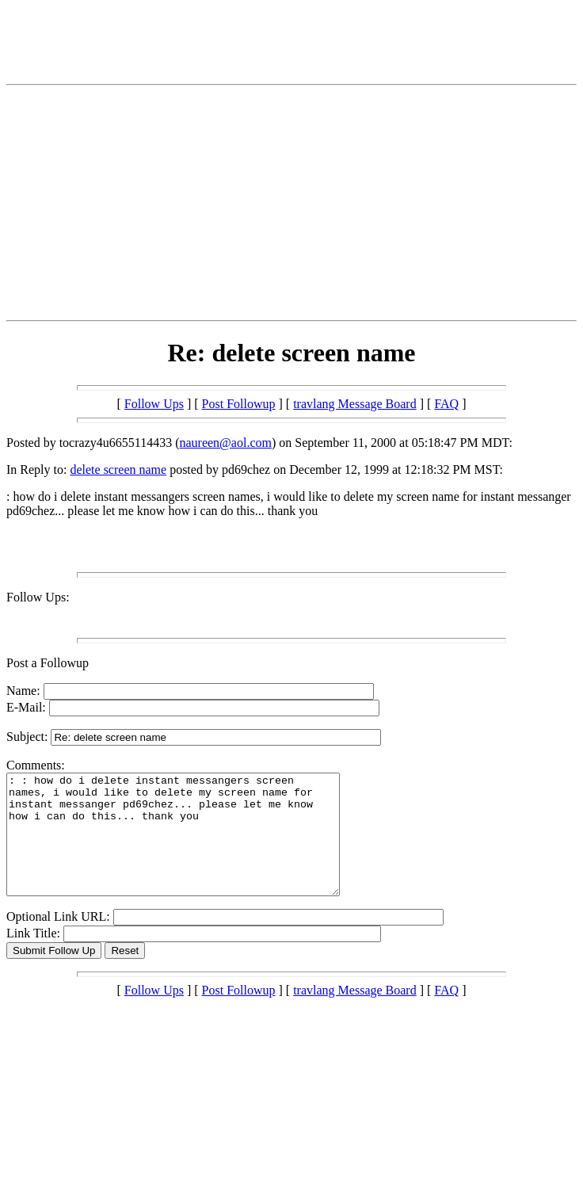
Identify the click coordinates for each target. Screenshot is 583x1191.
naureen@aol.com (225, 442)
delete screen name (118, 469)
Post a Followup (47, 663)
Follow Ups (154, 403)
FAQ (446, 403)
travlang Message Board (355, 403)
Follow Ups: (38, 597)
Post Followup (239, 403)
